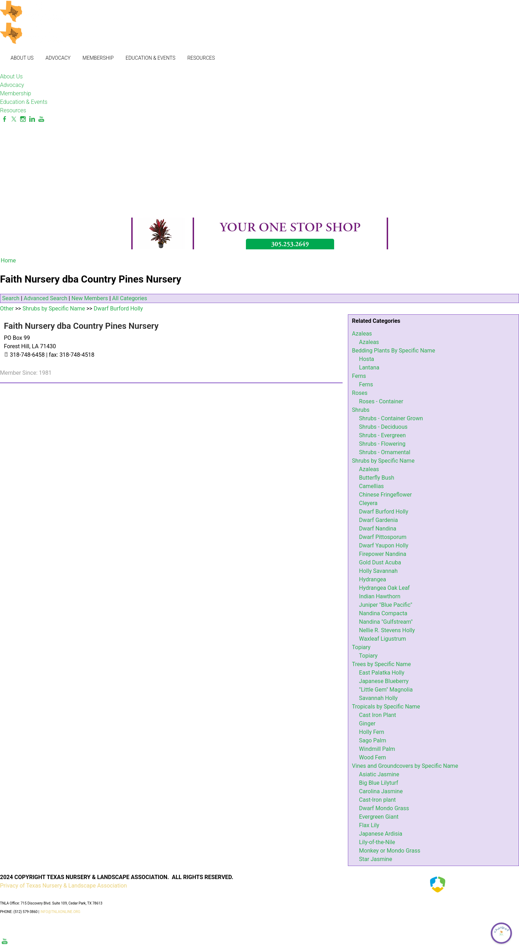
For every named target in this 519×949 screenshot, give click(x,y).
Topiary (361, 647)
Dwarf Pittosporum (382, 537)
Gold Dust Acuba (380, 562)
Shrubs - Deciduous (383, 426)
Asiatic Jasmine (379, 774)
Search (10, 298)
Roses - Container (381, 401)
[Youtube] (41, 119)
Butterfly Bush (376, 477)
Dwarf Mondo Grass (384, 808)
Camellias (371, 486)
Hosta (366, 359)
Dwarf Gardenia (378, 520)
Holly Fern (371, 732)
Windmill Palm (377, 749)
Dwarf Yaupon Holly (384, 545)
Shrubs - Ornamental (384, 452)
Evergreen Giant (379, 816)
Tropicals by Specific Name (386, 706)
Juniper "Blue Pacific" (385, 604)
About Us (22, 58)
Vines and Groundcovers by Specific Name (405, 766)
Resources (201, 58)
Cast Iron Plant (377, 715)
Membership (98, 58)
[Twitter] (14, 119)
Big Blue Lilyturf (378, 782)
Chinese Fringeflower (385, 494)
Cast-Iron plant (377, 799)
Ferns (359, 376)
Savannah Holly (378, 698)
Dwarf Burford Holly (383, 511)
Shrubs (361, 410)
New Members (89, 298)
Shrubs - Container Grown (391, 418)
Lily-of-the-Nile (377, 842)
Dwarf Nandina (378, 528)
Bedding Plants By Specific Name (393, 350)
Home (8, 260)
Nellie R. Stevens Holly (387, 630)
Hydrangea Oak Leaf (384, 588)
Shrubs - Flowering (382, 443)
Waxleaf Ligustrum (382, 638)
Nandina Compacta (383, 613)
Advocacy (58, 58)
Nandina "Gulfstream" (386, 621)
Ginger (367, 723)
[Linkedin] (32, 119)
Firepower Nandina (382, 554)
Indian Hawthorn (379, 596)
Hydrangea (372, 579)
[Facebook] (4, 119)
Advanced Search (45, 298)
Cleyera (368, 503)
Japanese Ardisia (381, 833)
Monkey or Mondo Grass (390, 850)
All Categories (129, 298)
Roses (360, 393)
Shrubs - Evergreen (382, 435)
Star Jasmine (375, 859)
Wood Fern (372, 757)
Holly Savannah (378, 571)
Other (7, 308)
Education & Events (150, 58)
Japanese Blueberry (384, 681)
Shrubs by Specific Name (383, 460)
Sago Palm (372, 740)
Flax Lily (369, 825)
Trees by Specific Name (381, 664)
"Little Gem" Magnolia (386, 689)
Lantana (369, 367)
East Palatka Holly (381, 672)
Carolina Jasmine (381, 791)
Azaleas (362, 333)
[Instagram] (23, 119)
